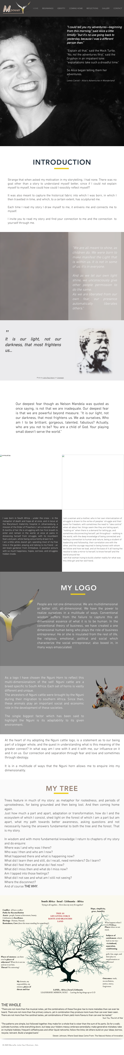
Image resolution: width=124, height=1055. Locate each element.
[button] (61, 8)
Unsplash (60, 378)
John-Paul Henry (49, 378)
